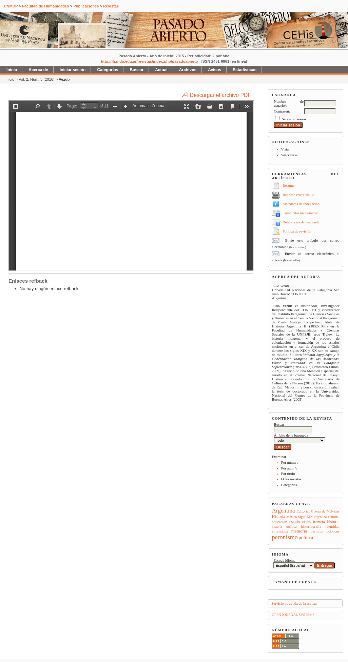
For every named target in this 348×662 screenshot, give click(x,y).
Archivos (187, 69)
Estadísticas (244, 69)
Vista (285, 149)
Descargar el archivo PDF (220, 95)
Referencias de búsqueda (301, 222)
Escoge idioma (284, 560)
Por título (288, 474)
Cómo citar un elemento (300, 213)
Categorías (289, 485)
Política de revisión (297, 231)
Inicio (11, 69)
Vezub (64, 79)
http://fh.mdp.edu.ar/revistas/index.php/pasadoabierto (149, 61)
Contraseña (282, 111)
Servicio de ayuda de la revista (294, 603)
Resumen (289, 185)
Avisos (214, 69)
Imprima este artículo (298, 195)
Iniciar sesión (73, 69)
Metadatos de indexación (301, 204)
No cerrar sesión (294, 119)
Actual (161, 69)
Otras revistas (291, 479)
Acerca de (38, 69)
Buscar (136, 69)
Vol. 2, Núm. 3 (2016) (37, 79)
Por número (289, 462)
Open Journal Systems (293, 615)
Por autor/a (289, 468)
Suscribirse (289, 155)
